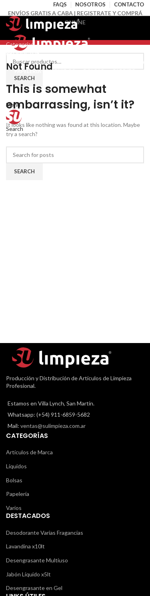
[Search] (75, 154)
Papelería (17, 493)
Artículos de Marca (29, 452)
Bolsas (14, 480)
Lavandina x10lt (25, 546)
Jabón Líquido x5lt (28, 574)
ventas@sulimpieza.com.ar (53, 425)
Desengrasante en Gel (34, 587)
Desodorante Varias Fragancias (44, 532)
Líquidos (16, 466)
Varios (14, 507)
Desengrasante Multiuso (37, 560)
